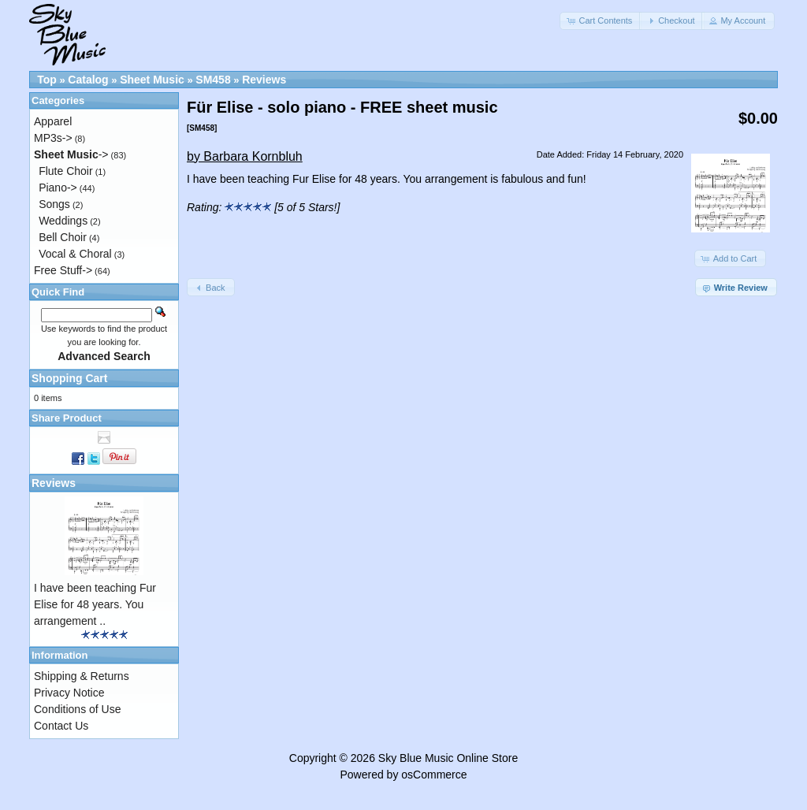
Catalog (88, 79)
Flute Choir (65, 171)
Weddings (63, 220)
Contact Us (61, 725)
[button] (601, 21)
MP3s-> (53, 138)
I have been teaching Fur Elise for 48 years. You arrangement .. (95, 604)
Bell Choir (63, 237)
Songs (54, 204)
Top (47, 79)
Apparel (53, 121)
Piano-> (58, 187)
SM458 (212, 79)
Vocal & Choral (75, 253)
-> (71, 154)
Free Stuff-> (63, 270)
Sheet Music (152, 79)
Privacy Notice (69, 692)
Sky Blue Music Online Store (448, 758)
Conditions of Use (77, 709)
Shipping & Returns (81, 676)
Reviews (264, 79)
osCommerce (434, 774)
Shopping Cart (69, 378)
